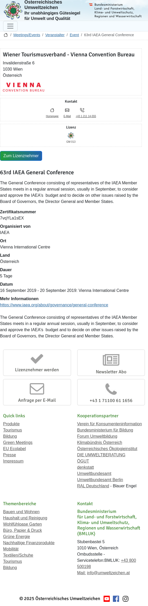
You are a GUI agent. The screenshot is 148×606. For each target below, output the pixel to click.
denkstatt (85, 467)
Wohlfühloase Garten (22, 524)
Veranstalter (55, 35)
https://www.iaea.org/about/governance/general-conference (54, 305)
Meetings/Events (26, 35)
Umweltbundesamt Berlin (100, 480)
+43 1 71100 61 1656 (111, 400)
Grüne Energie (16, 536)
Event (74, 35)
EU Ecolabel (14, 448)
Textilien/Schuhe (18, 555)
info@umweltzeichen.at (108, 573)
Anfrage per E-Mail (37, 400)
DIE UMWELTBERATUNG (101, 455)
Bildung (10, 436)
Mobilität (11, 549)
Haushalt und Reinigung (25, 518)
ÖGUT (83, 461)
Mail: (81, 573)
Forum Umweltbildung (97, 436)
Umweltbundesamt (94, 473)
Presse (9, 455)
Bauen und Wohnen (21, 512)
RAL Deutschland (93, 486)
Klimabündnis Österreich (99, 442)
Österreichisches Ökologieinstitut (107, 448)
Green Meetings (18, 442)
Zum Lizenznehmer (21, 156)
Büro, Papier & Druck (22, 530)
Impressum (13, 461)
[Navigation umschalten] (10, 26)
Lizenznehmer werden (37, 370)
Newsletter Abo (111, 372)
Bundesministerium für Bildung (105, 430)
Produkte (11, 424)
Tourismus (12, 430)
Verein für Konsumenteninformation (109, 424)
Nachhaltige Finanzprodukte (28, 543)
